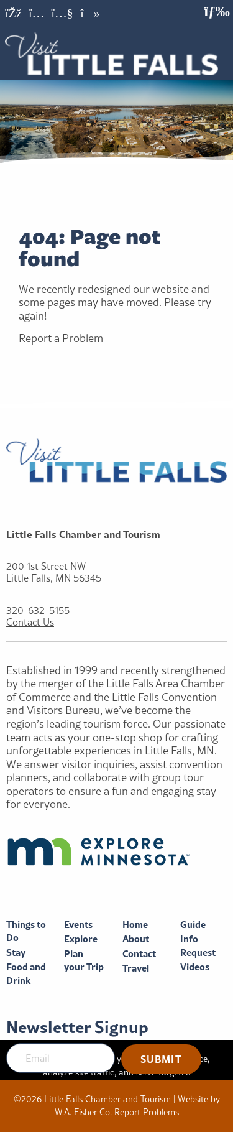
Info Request (198, 945)
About (135, 938)
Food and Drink (26, 973)
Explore (81, 938)
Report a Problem (61, 338)
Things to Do (26, 931)
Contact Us (30, 622)
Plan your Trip (84, 960)
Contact (139, 953)
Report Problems (146, 1112)
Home (135, 924)
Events (78, 924)
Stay (15, 952)
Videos (194, 966)
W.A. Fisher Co (82, 1112)
